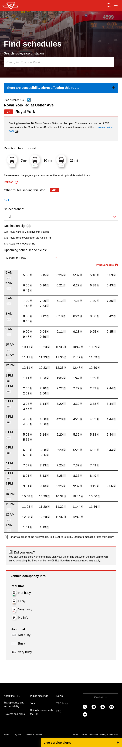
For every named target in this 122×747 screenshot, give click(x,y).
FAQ (58, 711)
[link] (61, 88)
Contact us (100, 697)
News (59, 696)
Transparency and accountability (14, 704)
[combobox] (59, 62)
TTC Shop (62, 703)
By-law (17, 734)
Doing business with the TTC (41, 712)
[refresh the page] (11, 182)
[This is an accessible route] (29, 100)
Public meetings (39, 696)
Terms (6, 734)
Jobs (32, 703)
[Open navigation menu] (116, 5)
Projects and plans (14, 714)
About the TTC (12, 696)
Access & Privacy (34, 734)
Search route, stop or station (24, 53)
